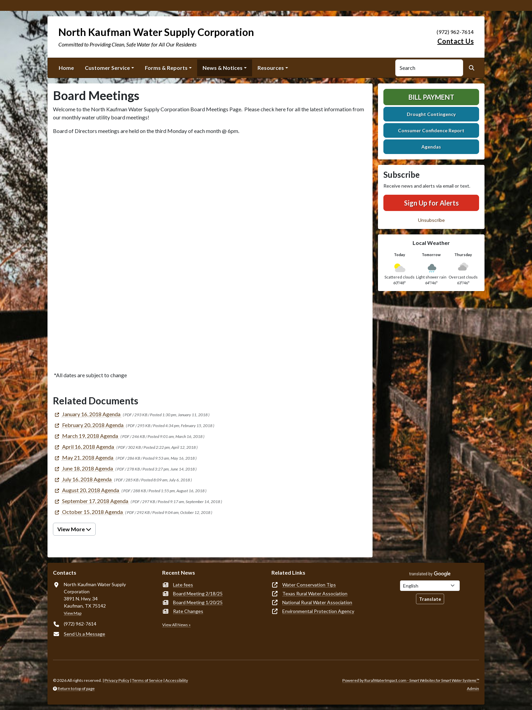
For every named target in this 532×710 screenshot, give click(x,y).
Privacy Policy (116, 680)
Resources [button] (271, 67)
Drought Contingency (431, 114)
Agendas (431, 147)
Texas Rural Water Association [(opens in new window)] (314, 593)
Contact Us (455, 41)
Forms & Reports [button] (166, 67)
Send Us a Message (84, 634)
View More (74, 529)
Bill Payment (431, 97)
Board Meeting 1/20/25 (198, 602)
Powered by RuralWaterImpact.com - (410, 680)
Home (66, 67)
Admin (473, 688)
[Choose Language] (430, 585)
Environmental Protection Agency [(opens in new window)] (318, 611)
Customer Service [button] (107, 67)
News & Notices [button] (223, 67)
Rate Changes (188, 611)
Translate (430, 599)
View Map (72, 613)
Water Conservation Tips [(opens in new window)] (309, 585)
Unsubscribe (431, 220)
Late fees (183, 585)
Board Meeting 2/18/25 (198, 593)
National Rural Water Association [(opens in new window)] (317, 602)
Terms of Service (147, 680)
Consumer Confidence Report (431, 130)
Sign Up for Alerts (431, 203)
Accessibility (176, 680)
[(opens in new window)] (87, 414)
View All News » (176, 624)
